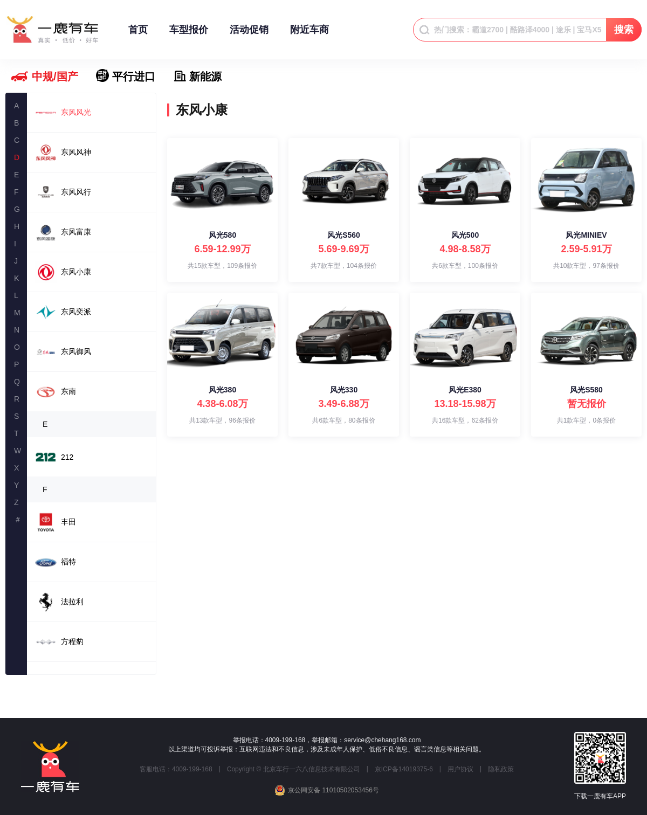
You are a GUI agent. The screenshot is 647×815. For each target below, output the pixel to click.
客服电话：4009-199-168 (176, 769)
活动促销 (249, 34)
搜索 (624, 29)
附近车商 (309, 34)
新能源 (205, 76)
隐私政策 (501, 769)
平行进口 (133, 76)
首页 (138, 34)
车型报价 (188, 34)
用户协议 (460, 769)
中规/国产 (55, 76)
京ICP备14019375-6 (404, 769)
